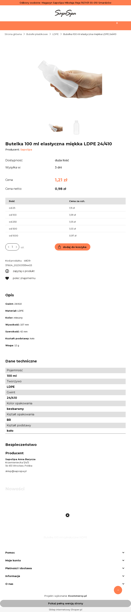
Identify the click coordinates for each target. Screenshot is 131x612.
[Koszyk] (115, 25)
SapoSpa (26, 149)
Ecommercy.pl (77, 595)
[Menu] (16, 25)
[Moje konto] (82, 25)
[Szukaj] (49, 25)
